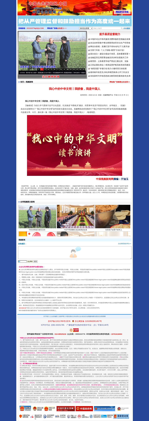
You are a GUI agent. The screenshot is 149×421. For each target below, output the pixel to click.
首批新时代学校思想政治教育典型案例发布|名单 (110, 76)
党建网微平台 (108, 95)
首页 (22, 82)
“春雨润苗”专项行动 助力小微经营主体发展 (108, 69)
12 (74, 69)
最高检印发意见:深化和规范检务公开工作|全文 (109, 72)
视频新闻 (29, 82)
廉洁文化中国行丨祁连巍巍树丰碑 (53, 72)
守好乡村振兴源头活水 (37, 231)
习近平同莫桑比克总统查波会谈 (76, 231)
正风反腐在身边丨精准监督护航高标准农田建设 (110, 65)
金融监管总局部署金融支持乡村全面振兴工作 (109, 58)
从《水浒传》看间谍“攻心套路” (28, 72)
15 (83, 69)
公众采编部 (53, 316)
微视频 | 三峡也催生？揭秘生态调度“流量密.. (82, 72)
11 (70, 69)
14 (80, 69)
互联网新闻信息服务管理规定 (55, 274)
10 (67, 69)
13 (77, 69)
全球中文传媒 (37, 7)
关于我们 (46, 316)
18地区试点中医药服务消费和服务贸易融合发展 (110, 39)
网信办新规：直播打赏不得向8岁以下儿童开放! (110, 46)
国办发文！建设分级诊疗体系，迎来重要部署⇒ (110, 54)
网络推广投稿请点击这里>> (120, 82)
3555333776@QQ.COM (35, 28)
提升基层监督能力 (109, 34)
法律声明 (61, 316)
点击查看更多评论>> (124, 243)
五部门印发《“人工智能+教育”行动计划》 (107, 50)
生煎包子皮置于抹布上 (114, 231)
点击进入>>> (62, 28)
